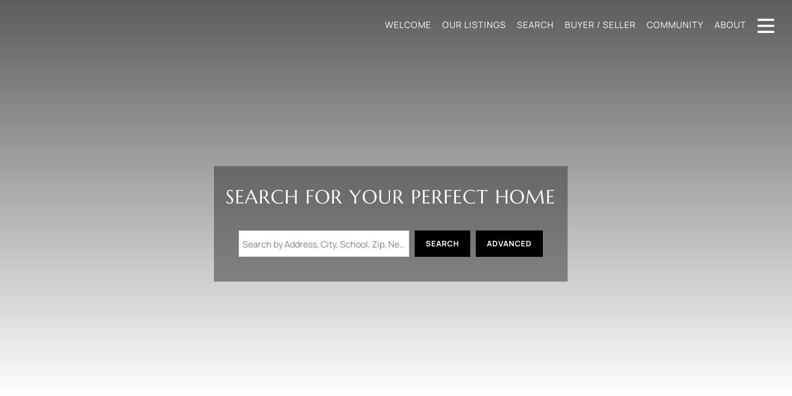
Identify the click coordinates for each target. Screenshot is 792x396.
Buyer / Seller (600, 25)
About (730, 25)
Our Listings (474, 25)
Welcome (408, 25)
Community (675, 25)
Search (535, 25)
